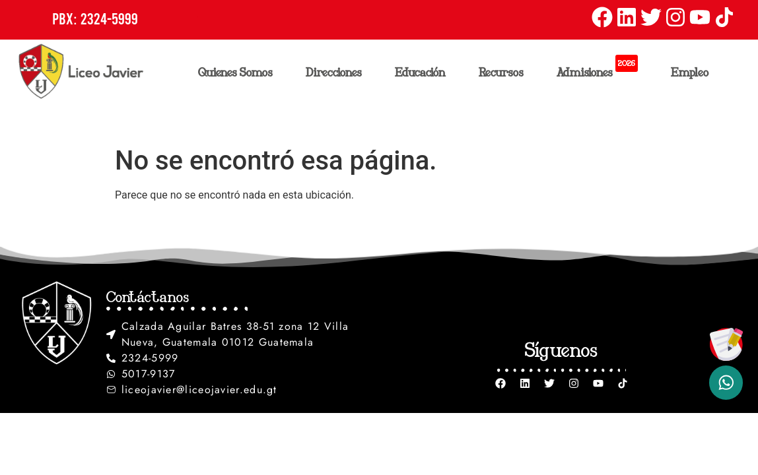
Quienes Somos (238, 72)
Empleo (690, 72)
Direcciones (337, 72)
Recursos (504, 72)
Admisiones (600, 69)
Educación (423, 72)
